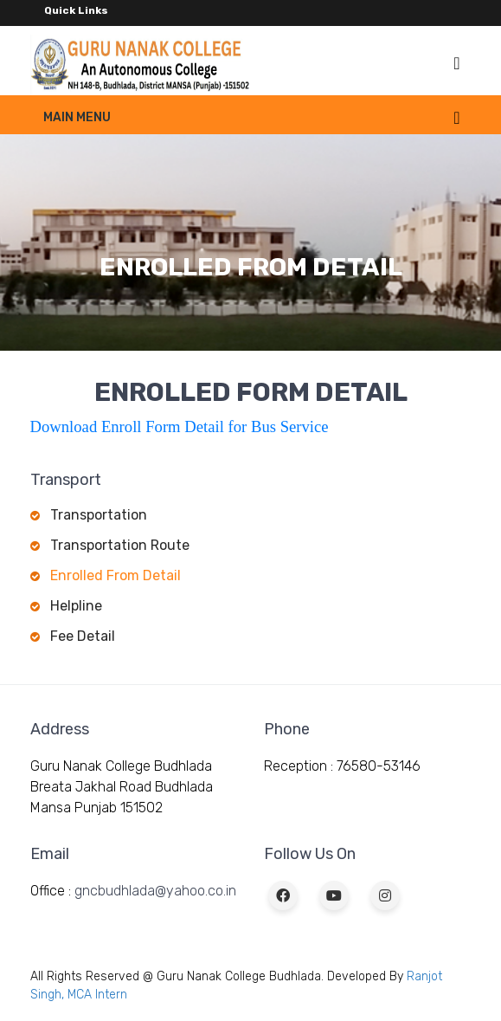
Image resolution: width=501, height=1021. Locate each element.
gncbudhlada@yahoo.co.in (155, 890)
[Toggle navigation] (456, 63)
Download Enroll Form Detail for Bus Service (179, 426)
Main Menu (77, 117)
